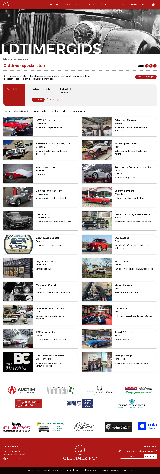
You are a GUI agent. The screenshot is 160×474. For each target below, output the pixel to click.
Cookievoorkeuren (89, 470)
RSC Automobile (45, 332)
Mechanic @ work (46, 285)
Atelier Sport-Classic (126, 143)
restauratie (36, 111)
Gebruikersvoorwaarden (54, 470)
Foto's (90, 5)
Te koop (105, 5)
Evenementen (72, 5)
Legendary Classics (46, 261)
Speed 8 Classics (124, 332)
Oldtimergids (137, 5)
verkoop (45, 111)
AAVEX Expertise (45, 120)
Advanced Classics (125, 120)
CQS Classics (122, 238)
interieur (81, 111)
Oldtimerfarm (122, 308)
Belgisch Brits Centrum (49, 190)
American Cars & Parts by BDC (53, 143)
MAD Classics (122, 261)
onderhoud (55, 111)
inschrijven (150, 456)
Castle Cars (42, 214)
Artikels (53, 5)
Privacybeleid (72, 470)
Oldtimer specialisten (20, 59)
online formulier (46, 79)
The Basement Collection (50, 355)
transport (72, 111)
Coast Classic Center (47, 238)
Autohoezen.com (46, 167)
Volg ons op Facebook (17, 459)
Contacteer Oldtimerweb (14, 454)
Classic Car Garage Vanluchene (132, 214)
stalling (64, 111)
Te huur (121, 5)
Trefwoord (65, 89)
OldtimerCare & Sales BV (50, 308)
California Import (124, 190)
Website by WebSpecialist (121, 470)
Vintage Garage (123, 355)
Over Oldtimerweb (11, 451)
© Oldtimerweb (34, 470)
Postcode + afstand (41, 89)
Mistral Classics (123, 285)
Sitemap (104, 470)
